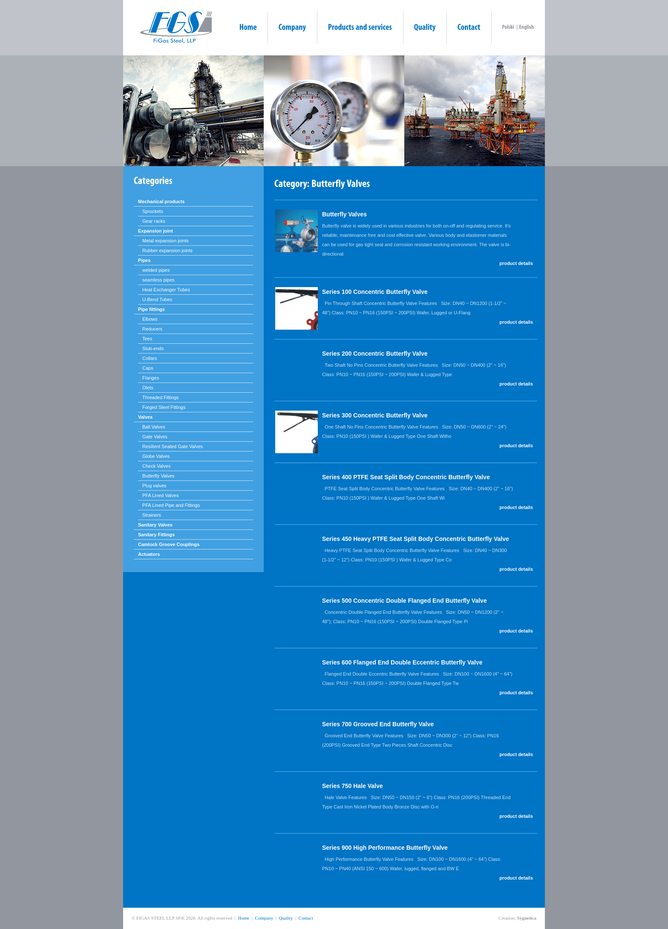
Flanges (150, 377)
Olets (147, 387)
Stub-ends (153, 348)
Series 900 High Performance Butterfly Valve (385, 847)
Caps (147, 368)
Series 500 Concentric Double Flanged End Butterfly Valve (404, 600)
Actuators (149, 554)
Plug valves (154, 485)
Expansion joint (155, 230)
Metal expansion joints (165, 240)
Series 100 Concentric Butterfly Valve (374, 291)
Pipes (144, 260)
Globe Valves (156, 456)
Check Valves (156, 466)
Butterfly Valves (158, 475)
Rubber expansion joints (167, 250)
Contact (306, 917)
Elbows (149, 319)
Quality (286, 917)
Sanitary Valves (155, 524)
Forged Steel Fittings (164, 407)
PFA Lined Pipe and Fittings (171, 505)
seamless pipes (158, 279)
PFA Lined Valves (160, 495)
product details (516, 263)
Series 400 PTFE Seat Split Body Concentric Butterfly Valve (406, 477)
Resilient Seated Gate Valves (172, 446)
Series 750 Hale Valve (352, 785)
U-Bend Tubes (157, 299)
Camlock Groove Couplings (168, 544)
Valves (145, 417)
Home (243, 917)
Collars (149, 358)
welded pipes (156, 270)
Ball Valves (153, 426)
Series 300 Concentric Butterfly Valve (374, 415)
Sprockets (152, 211)
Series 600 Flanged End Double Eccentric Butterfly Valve (402, 662)
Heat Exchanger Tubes (166, 289)
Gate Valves (154, 436)
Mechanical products (161, 201)
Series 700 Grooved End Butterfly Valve (378, 724)
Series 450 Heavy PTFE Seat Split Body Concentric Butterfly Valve (415, 538)
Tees (147, 338)
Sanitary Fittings (156, 534)
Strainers (151, 515)
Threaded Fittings (160, 397)
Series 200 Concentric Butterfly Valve (374, 353)
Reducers (152, 328)
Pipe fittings (151, 309)
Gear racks (153, 221)
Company (264, 917)
